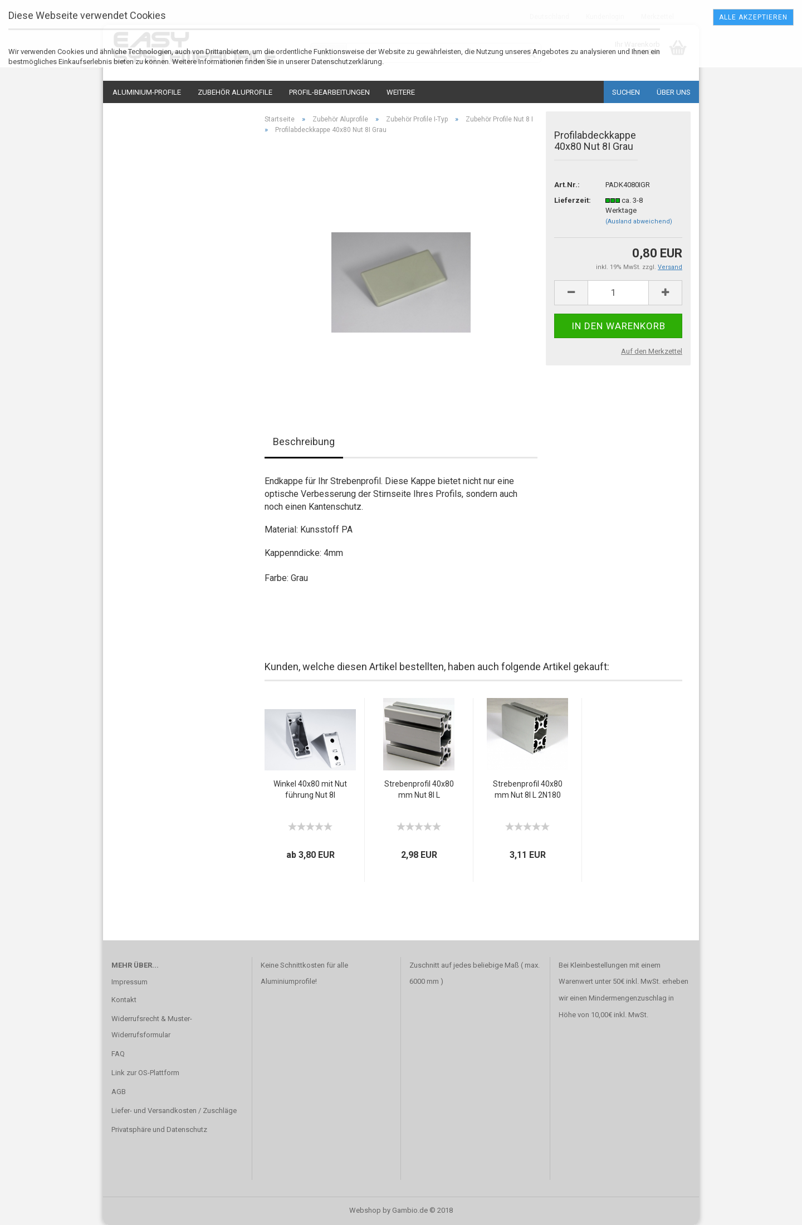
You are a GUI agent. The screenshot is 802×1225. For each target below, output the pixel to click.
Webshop (365, 1210)
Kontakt (123, 999)
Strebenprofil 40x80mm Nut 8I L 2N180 (528, 789)
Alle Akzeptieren (753, 17)
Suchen (626, 92)
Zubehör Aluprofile (235, 92)
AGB (118, 1091)
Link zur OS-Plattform (145, 1072)
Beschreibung (304, 441)
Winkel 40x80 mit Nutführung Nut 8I (310, 789)
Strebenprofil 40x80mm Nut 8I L (419, 789)
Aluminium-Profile (147, 92)
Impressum (129, 982)
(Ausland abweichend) (638, 221)
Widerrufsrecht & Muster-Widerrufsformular (151, 1026)
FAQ (118, 1054)
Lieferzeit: (571, 200)
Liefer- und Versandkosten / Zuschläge (174, 1110)
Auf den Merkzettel (651, 351)
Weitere (401, 92)
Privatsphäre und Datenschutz (159, 1129)
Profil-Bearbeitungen (329, 92)
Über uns (674, 92)
